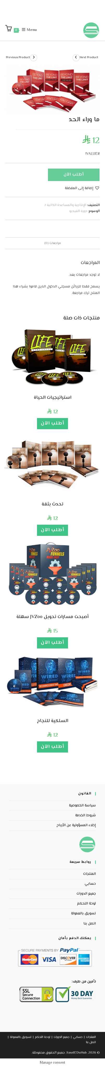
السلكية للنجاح (52, 721)
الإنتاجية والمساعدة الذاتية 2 (65, 205)
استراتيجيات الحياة (52, 397)
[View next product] (76, 57)
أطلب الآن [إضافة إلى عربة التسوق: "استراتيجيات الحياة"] (52, 423)
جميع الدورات (86, 894)
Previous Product (18, 57)
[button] (82, 188)
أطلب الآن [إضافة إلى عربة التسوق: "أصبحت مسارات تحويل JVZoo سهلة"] (52, 642)
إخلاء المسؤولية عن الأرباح (76, 825)
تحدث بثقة (52, 504)
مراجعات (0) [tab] (52, 243)
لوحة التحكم (86, 904)
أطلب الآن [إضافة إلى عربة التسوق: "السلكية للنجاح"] (52, 746)
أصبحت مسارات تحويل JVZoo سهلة (52, 617)
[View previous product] (33, 57)
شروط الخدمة (85, 815)
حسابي (90, 884)
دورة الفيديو (78, 211)
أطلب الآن (74, 174)
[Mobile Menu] (32, 30)
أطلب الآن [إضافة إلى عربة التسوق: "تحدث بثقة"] (52, 530)
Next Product (89, 57)
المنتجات (89, 874)
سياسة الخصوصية (82, 805)
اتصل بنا (89, 924)
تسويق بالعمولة (83, 913)
